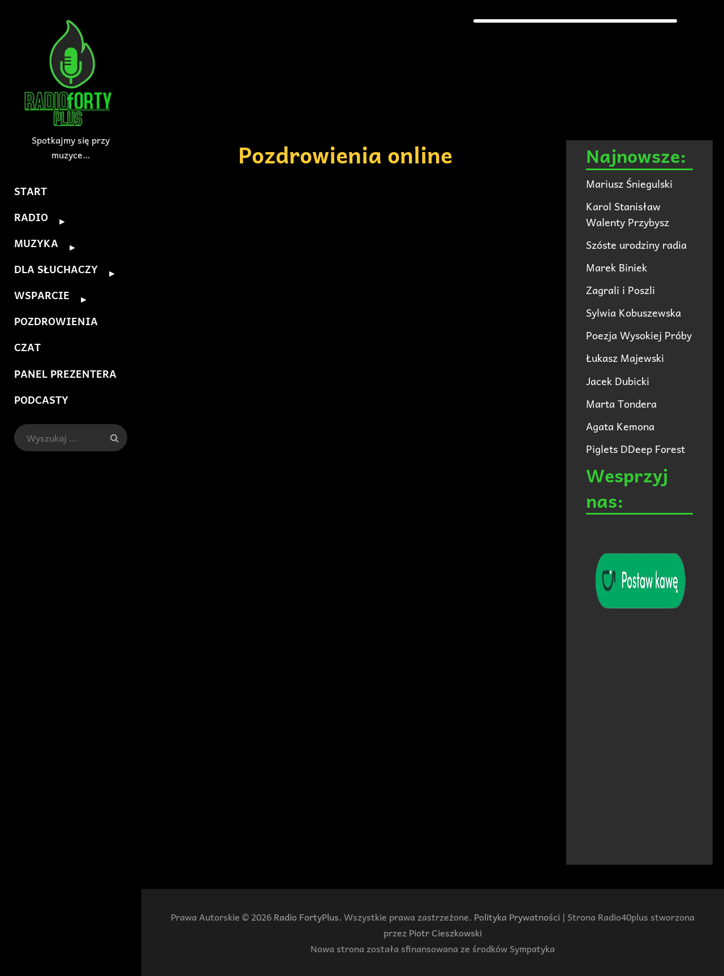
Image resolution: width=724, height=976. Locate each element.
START (30, 191)
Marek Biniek (616, 267)
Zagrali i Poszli (620, 290)
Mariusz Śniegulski (629, 183)
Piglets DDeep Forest (635, 449)
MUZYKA (36, 243)
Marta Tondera (621, 403)
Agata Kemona (620, 426)
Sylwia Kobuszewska (633, 312)
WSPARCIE (42, 295)
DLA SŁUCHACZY (56, 269)
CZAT (27, 347)
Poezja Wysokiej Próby (639, 335)
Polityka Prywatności (517, 916)
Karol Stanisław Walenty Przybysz (627, 214)
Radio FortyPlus (306, 916)
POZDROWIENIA (56, 321)
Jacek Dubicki (617, 381)
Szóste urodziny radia (636, 244)
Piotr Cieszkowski (445, 932)
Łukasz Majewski (625, 357)
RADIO (31, 217)
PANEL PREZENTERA (65, 373)
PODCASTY (41, 399)
